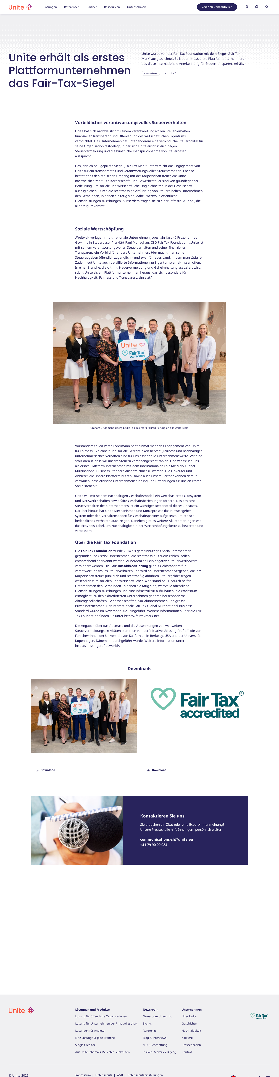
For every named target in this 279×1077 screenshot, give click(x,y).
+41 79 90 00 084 (153, 947)
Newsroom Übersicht (157, 1016)
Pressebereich (47, 27)
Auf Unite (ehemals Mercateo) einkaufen (102, 1052)
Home (12, 27)
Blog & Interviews (155, 1038)
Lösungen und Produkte (92, 1009)
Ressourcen (27, 27)
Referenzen (150, 1031)
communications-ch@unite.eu (166, 942)
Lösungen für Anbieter (90, 1031)
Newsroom (150, 1009)
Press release (150, 175)
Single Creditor (85, 1045)
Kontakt (187, 1052)
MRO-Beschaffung (155, 1045)
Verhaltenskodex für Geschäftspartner (130, 618)
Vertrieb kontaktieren (217, 7)
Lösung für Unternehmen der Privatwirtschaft (106, 1023)
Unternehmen (192, 1009)
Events (147, 1023)
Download (45, 873)
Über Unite (189, 1016)
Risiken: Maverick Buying (159, 1052)
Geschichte (189, 1023)
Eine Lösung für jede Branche (95, 1038)
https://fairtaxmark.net (141, 718)
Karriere (187, 1038)
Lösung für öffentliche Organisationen (101, 1016)
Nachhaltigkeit (191, 1031)
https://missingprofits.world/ (97, 748)
